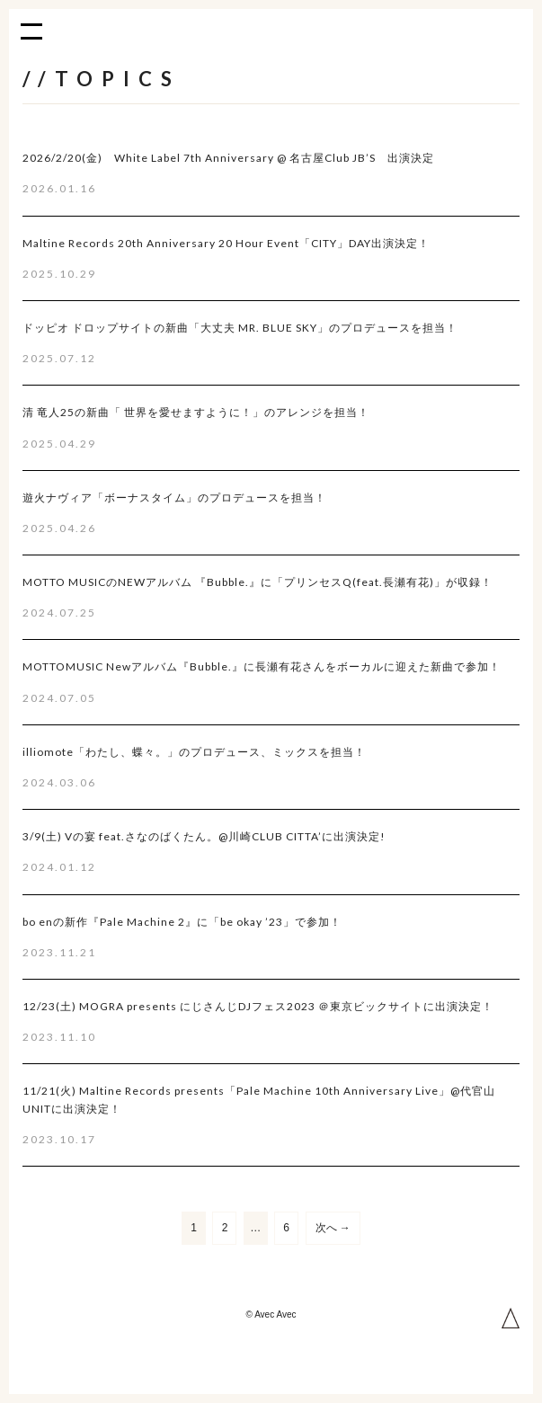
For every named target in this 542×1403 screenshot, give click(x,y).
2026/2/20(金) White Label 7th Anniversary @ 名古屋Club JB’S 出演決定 (228, 157)
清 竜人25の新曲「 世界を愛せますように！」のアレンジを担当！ (195, 412)
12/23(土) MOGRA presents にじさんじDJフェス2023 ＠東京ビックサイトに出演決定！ (257, 1006)
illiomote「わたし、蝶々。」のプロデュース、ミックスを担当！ (194, 752)
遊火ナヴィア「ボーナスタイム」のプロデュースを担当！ (174, 497)
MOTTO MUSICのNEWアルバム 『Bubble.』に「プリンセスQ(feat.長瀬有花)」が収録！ (257, 582)
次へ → (333, 1227)
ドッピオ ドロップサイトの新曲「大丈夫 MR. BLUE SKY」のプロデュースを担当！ (240, 327)
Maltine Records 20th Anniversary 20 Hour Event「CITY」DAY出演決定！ (226, 243)
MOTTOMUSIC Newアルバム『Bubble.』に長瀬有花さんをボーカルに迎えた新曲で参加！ (261, 666)
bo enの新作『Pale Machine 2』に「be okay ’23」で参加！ (182, 921)
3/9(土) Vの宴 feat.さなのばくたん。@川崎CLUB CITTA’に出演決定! (204, 836)
